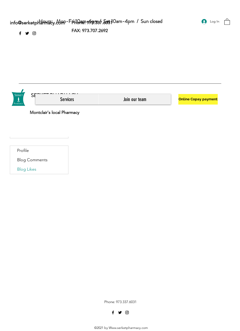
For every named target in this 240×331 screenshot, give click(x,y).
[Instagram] (34, 33)
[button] (227, 21)
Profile (23, 150)
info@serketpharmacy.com (37, 23)
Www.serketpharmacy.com (128, 328)
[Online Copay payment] (198, 99)
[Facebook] (20, 33)
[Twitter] (27, 33)
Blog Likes (26, 169)
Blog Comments (32, 159)
